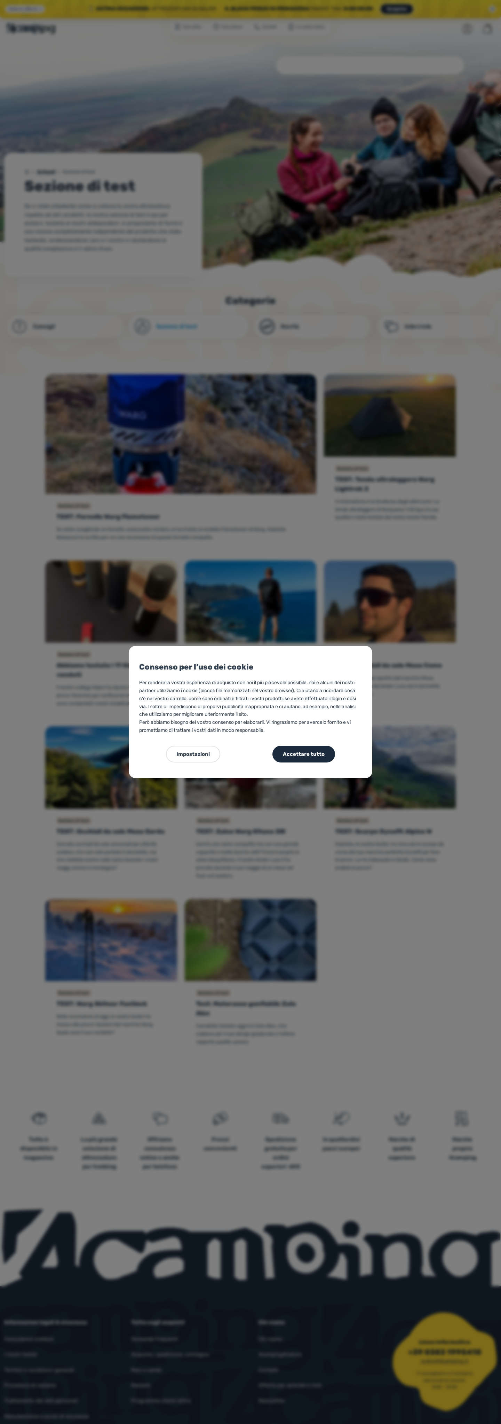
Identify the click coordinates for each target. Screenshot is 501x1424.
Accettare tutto (304, 754)
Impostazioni (193, 754)
